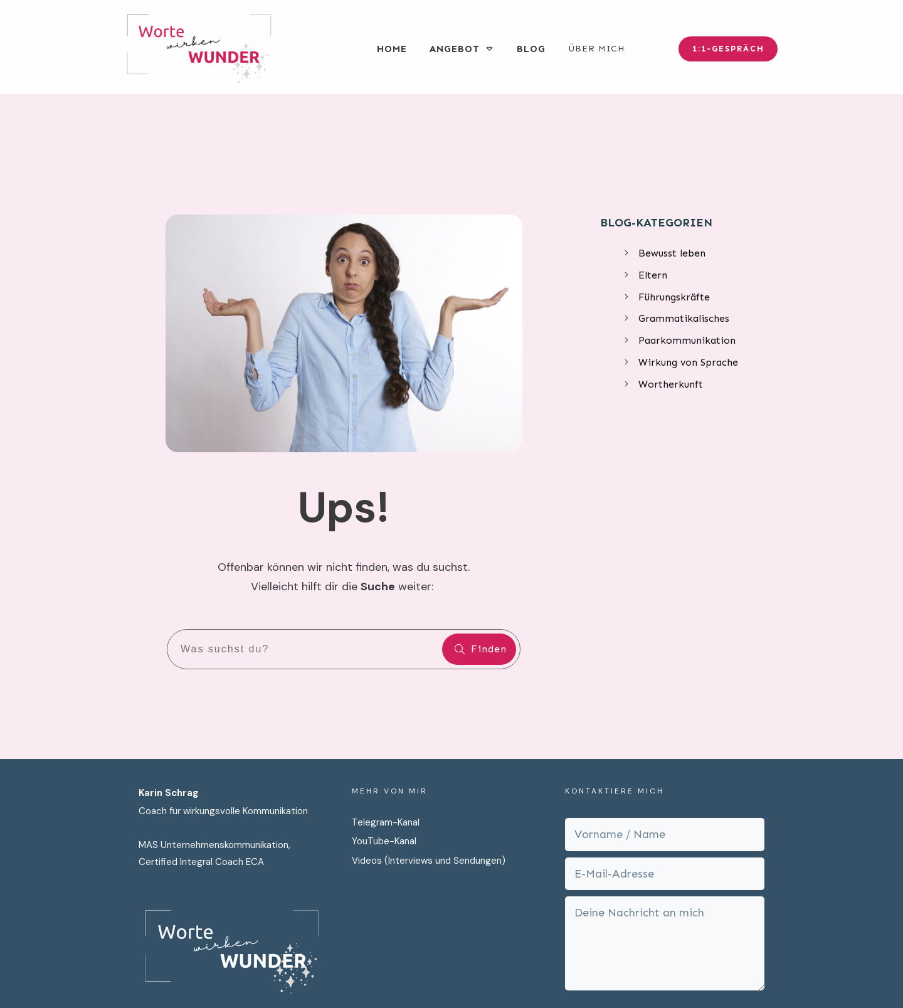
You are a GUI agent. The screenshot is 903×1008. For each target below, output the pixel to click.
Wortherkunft (670, 295)
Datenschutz (497, 975)
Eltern (652, 186)
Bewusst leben (671, 164)
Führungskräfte (674, 207)
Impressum (562, 975)
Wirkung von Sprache (688, 273)
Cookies (616, 975)
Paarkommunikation (687, 251)
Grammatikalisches (683, 229)
